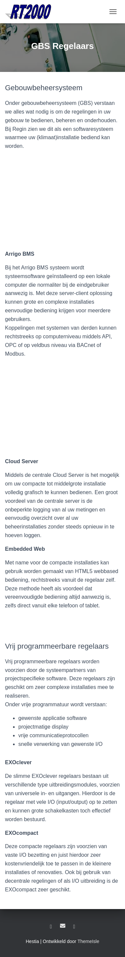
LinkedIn (51, 926)
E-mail (63, 926)
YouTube (74, 926)
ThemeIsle (88, 941)
